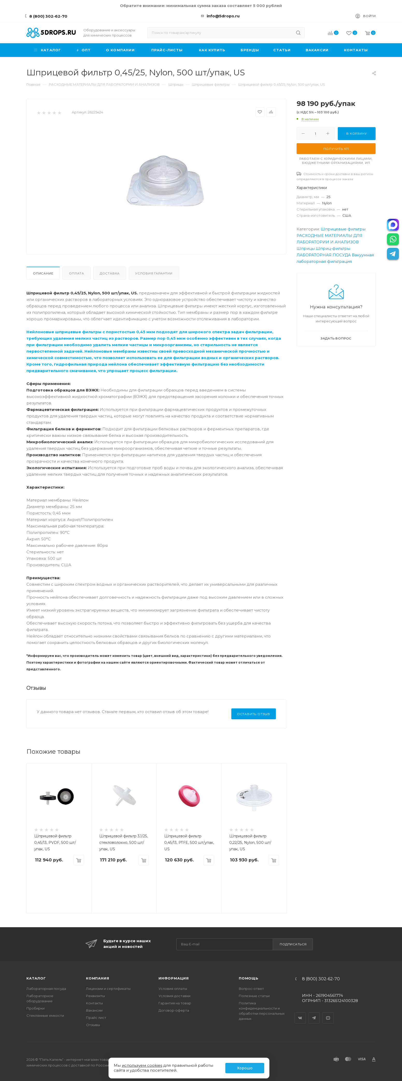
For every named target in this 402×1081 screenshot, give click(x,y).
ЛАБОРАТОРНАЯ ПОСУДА (324, 254)
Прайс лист (96, 1017)
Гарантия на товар (175, 1003)
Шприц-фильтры (333, 248)
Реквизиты (95, 996)
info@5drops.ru (223, 15)
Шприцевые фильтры (343, 229)
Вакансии (94, 1010)
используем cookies (142, 1065)
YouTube (328, 1013)
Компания (97, 978)
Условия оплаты (173, 988)
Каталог (36, 978)
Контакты (94, 1003)
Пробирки (35, 1008)
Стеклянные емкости (45, 1015)
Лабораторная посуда (46, 988)
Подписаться (293, 944)
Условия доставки (174, 996)
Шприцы (306, 248)
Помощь (249, 978)
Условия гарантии (154, 273)
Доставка (110, 273)
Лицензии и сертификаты (108, 988)
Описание (43, 273)
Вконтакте (300, 1013)
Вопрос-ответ (251, 988)
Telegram (314, 1013)
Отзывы (93, 1025)
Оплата (76, 273)
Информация (174, 978)
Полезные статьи (254, 996)
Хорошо (245, 1068)
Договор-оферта (174, 1010)
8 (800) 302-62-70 (48, 16)
